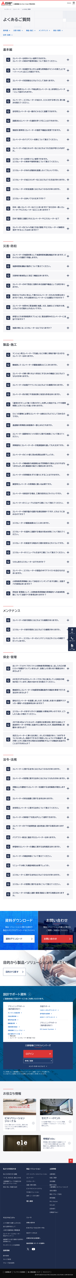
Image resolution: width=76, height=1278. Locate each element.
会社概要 (52, 1181)
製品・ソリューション (33, 1169)
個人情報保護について (34, 1272)
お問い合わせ (30, 1222)
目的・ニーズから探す (32, 1195)
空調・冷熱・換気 (31, 1185)
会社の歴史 (53, 1190)
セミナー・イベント (31, 1233)
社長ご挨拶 (53, 1177)
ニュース (28, 1217)
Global (69, 3)
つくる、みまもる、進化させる (12, 1177)
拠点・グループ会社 (55, 1194)
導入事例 (29, 1201)
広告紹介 (52, 1208)
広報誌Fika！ (54, 1212)
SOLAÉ (52, 1205)
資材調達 (52, 1198)
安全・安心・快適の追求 (10, 1187)
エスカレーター (30, 1181)
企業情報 (53, 1169)
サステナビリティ (9, 1217)
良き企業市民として (9, 1226)
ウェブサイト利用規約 (19, 1272)
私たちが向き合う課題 (10, 1174)
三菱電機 (7, 1272)
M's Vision (54, 1201)
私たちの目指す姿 (9, 1169)
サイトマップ (46, 1272)
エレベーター (30, 1177)
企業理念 (52, 1174)
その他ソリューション (32, 1192)
